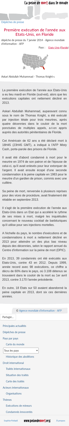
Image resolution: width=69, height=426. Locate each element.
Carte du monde (15, 344)
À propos (60, 420)
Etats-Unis (54, 47)
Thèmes (7, 399)
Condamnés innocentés (19, 411)
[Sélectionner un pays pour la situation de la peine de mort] (21, 350)
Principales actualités (14, 325)
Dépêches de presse (12, 22)
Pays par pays (10, 338)
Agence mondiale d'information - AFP (40, 310)
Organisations (14, 393)
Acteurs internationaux (16, 387)
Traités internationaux (18, 368)
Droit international (13, 362)
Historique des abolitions (20, 356)
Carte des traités (15, 381)
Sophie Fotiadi (11, 420)
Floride (64, 47)
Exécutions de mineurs (19, 405)
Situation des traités (17, 375)
